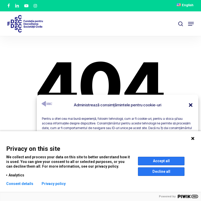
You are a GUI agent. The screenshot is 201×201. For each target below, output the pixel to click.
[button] (190, 105)
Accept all (161, 161)
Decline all (161, 171)
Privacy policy (54, 184)
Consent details (19, 184)
